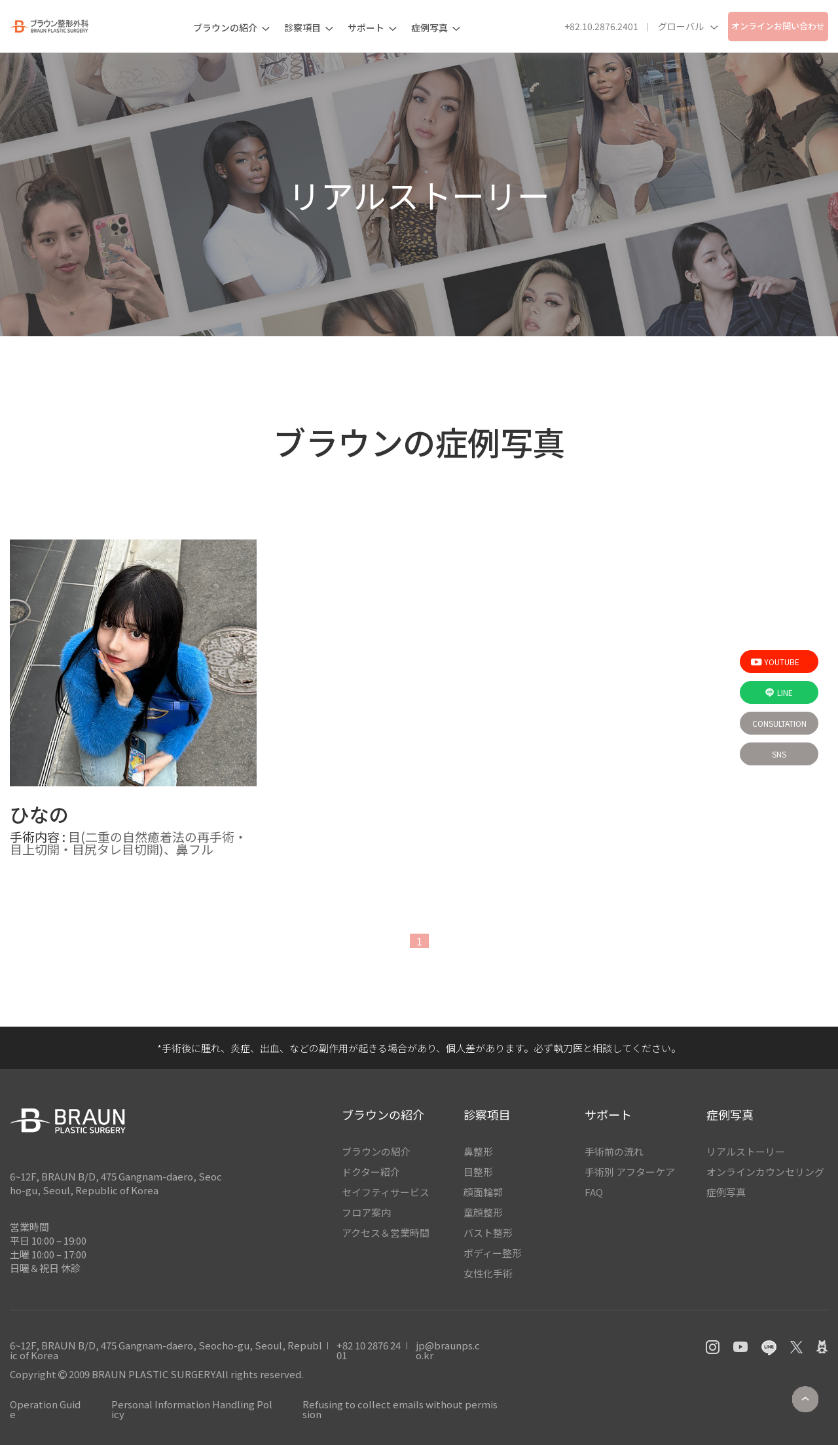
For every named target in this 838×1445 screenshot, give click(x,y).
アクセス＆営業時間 (385, 1232)
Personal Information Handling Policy (191, 1409)
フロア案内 (366, 1212)
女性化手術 (488, 1273)
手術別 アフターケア (630, 1172)
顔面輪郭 (483, 1192)
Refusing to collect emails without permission (400, 1409)
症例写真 (726, 1192)
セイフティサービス (385, 1192)
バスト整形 (488, 1232)
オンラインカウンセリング (765, 1172)
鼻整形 (478, 1151)
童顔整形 (483, 1212)
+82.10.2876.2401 (601, 26)
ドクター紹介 (371, 1172)
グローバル (688, 26)
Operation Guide (45, 1409)
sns (779, 753)
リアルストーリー (745, 1151)
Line (779, 692)
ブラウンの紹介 (376, 1151)
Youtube (775, 662)
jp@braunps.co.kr (448, 1350)
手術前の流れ (614, 1151)
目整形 (478, 1172)
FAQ (594, 1192)
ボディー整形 (493, 1253)
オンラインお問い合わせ (778, 26)
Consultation (779, 723)
